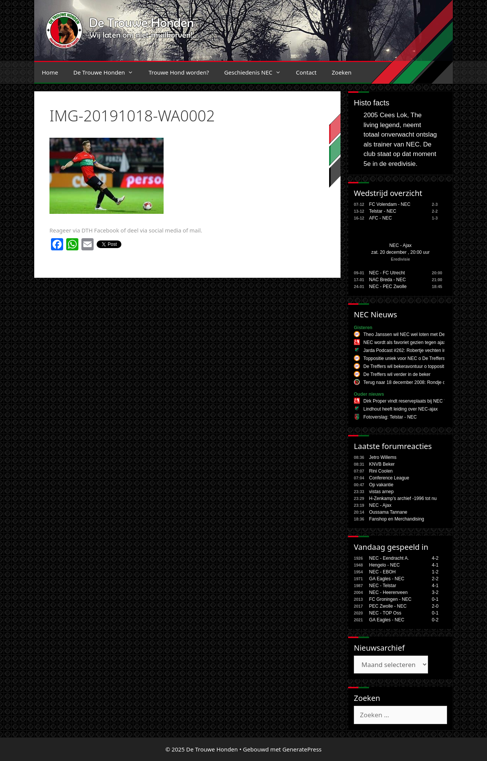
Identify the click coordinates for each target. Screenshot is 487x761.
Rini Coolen (381, 471)
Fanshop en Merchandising (396, 519)
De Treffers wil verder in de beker (397, 374)
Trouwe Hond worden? (178, 72)
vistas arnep (381, 491)
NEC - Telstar (382, 585)
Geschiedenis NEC (256, 72)
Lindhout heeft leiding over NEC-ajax (400, 409)
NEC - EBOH (382, 572)
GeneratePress (301, 749)
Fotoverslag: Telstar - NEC (390, 417)
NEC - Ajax (400, 245)
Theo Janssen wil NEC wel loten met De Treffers (412, 334)
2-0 (435, 606)
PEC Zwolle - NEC (388, 606)
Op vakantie (381, 484)
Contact (306, 72)
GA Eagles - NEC (386, 578)
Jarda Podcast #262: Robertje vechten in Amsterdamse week (425, 350)
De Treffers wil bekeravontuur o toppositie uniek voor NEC (422, 366)
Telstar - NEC (382, 211)
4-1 (435, 565)
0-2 (435, 619)
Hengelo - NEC (384, 565)
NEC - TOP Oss (385, 613)
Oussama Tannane (388, 512)
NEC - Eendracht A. (389, 558)
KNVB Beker (382, 464)
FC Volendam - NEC (390, 204)
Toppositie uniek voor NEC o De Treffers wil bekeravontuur (422, 358)
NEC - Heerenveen (388, 592)
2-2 (435, 578)
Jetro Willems (382, 457)
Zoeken (342, 72)
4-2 (435, 558)
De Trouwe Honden (107, 72)
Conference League (389, 478)
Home (50, 72)
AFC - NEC (380, 218)
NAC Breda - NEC (387, 279)
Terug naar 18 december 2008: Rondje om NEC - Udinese (422, 382)
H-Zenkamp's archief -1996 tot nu (403, 498)
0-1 (435, 599)
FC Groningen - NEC (390, 599)
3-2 (435, 592)
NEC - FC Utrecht (387, 272)
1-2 (435, 572)
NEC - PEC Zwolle (388, 286)
